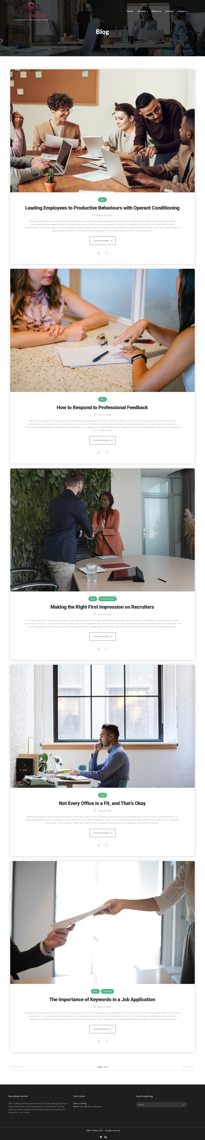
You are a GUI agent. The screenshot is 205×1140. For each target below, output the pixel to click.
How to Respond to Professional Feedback (102, 407)
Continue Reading (102, 240)
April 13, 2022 (104, 1006)
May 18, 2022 (104, 810)
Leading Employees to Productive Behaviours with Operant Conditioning (102, 208)
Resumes (107, 991)
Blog (102, 199)
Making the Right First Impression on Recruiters (102, 607)
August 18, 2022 (104, 215)
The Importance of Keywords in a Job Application (102, 999)
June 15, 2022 (104, 614)
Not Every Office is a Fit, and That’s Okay (102, 803)
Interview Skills (107, 599)
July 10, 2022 (104, 414)
